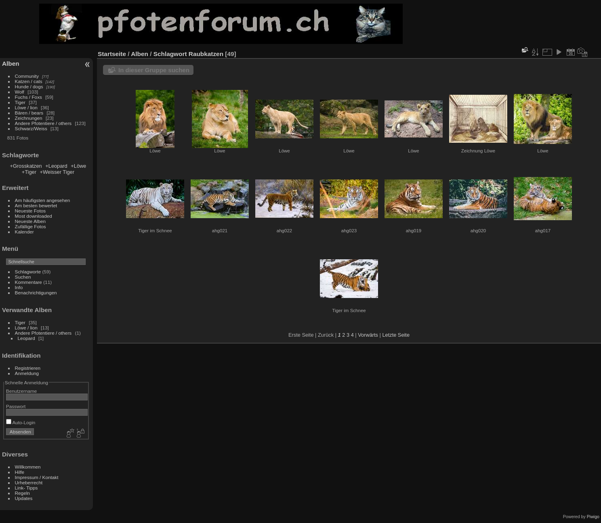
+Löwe (78, 166)
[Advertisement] (521, 24)
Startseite (112, 53)
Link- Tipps (26, 487)
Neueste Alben (30, 221)
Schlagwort (170, 53)
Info (19, 287)
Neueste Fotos (30, 210)
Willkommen (28, 466)
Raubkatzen (206, 53)
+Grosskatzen (26, 166)
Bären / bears (29, 112)
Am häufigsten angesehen (42, 200)
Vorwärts (368, 335)
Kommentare (28, 282)
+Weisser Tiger (57, 172)
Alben (10, 63)
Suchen (23, 276)
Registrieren (27, 368)
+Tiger (29, 172)
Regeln (22, 493)
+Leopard (56, 166)
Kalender (24, 231)
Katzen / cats (28, 81)
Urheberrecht (29, 482)
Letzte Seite (396, 335)
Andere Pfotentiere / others (43, 123)
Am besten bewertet (36, 205)
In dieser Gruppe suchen (153, 70)
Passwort (15, 406)
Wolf (19, 91)
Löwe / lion (26, 107)
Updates (24, 498)
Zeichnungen (28, 118)
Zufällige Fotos (30, 226)
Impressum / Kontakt (37, 477)
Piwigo (593, 516)
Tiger (20, 102)
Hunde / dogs (29, 86)
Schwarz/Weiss (31, 128)
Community (27, 76)
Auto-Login (21, 422)
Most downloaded (33, 216)
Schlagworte (28, 271)
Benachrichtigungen (36, 292)
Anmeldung (27, 373)
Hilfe (20, 472)
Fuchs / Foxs (28, 97)
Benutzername (21, 391)
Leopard (26, 338)
